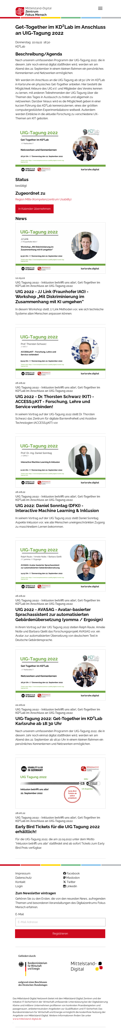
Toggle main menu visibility (100, 7)
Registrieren (60, 933)
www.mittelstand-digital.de (27, 1019)
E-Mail (19, 914)
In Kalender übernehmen (34, 208)
